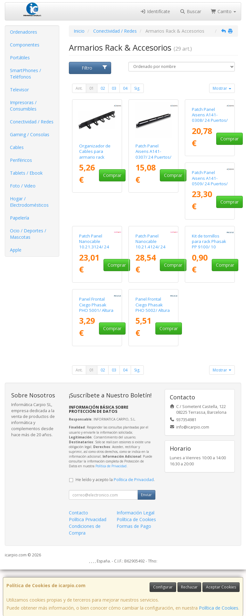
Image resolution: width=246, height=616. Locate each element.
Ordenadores (23, 32)
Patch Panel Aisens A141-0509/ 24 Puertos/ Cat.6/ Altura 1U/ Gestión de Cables (97, 259)
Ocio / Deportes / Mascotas (28, 234)
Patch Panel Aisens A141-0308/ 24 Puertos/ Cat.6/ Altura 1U (210, 154)
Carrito (223, 11)
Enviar (146, 541)
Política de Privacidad (111, 512)
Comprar (112, 175)
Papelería (19, 218)
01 (91, 88)
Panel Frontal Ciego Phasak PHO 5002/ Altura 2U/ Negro (209, 354)
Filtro (94, 68)
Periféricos (21, 160)
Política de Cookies (218, 608)
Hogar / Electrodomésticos (29, 202)
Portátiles (20, 57)
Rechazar (189, 587)
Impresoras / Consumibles (23, 105)
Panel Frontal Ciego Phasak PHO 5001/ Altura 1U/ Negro (152, 354)
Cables (17, 147)
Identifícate (155, 11)
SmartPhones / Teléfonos (25, 73)
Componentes (24, 45)
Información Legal (135, 559)
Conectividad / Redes (31, 122)
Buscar (190, 11)
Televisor (19, 90)
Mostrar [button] (222, 88)
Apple (15, 250)
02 (103, 88)
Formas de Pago (134, 573)
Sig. (137, 88)
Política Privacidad (87, 566)
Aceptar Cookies (221, 587)
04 (125, 88)
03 (114, 88)
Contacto (78, 559)
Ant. (79, 88)
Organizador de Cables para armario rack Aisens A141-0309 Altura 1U (97, 157)
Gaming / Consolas (29, 134)
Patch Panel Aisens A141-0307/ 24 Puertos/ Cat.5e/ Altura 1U (153, 154)
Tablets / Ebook (26, 173)
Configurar (163, 587)
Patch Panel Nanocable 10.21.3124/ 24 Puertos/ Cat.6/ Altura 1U (150, 257)
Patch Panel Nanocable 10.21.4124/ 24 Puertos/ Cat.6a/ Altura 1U (208, 257)
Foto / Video (23, 186)
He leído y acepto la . (115, 526)
